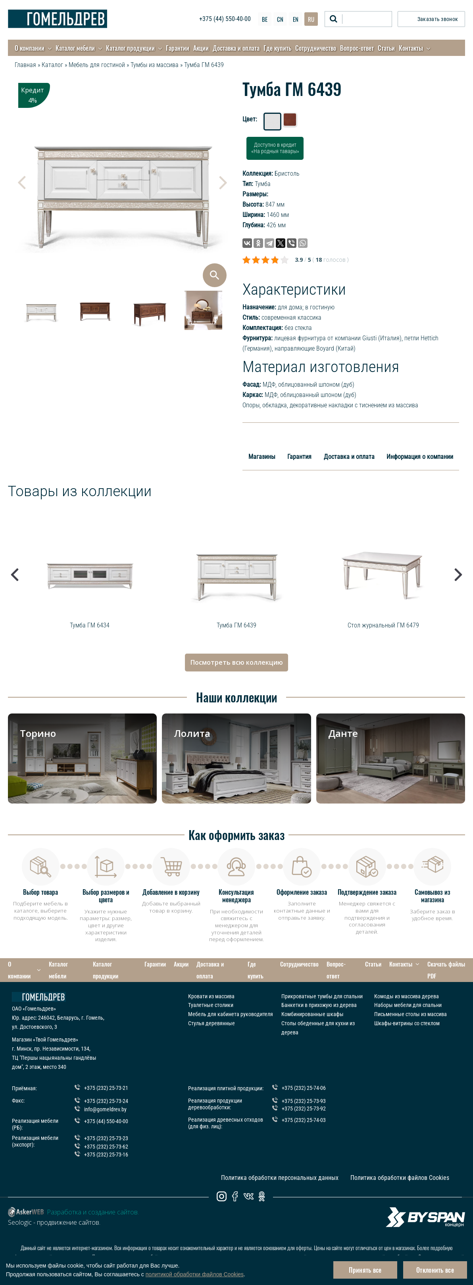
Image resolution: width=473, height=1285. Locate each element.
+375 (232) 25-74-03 (304, 1106)
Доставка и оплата (236, 48)
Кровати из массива (211, 983)
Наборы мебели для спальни (408, 993)
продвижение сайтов (68, 1210)
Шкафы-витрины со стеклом (407, 1010)
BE (264, 19)
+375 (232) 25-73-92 (304, 1095)
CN (280, 19)
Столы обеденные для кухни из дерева (318, 1015)
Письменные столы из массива (410, 1001)
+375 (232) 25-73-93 (304, 1088)
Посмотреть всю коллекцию (236, 662)
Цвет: (249, 119)
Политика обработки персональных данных (279, 1166)
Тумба (263, 184)
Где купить (277, 48)
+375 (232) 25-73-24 (106, 1088)
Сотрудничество (315, 48)
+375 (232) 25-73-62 (106, 1134)
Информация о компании (419, 456)
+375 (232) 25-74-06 (304, 1076)
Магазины (261, 456)
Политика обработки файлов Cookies (399, 1166)
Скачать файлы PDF (433, 963)
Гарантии (177, 48)
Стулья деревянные (211, 1010)
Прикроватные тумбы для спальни (322, 983)
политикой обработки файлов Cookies (195, 1274)
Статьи (386, 48)
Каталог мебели (75, 48)
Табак (290, 122)
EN (295, 19)
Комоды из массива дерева (406, 983)
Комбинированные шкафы (312, 1001)
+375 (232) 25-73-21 (106, 1076)
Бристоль (287, 173)
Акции (201, 48)
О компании (29, 48)
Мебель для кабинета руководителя (230, 1001)
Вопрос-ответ (357, 48)
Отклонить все (435, 1270)
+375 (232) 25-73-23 (106, 1126)
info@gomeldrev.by (105, 1096)
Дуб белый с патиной (273, 122)
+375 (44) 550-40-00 (225, 19)
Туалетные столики (210, 993)
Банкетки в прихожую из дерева (319, 993)
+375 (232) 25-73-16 (106, 1142)
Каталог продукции (130, 48)
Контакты (411, 48)
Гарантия (299, 456)
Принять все (365, 1270)
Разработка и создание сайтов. (93, 1200)
